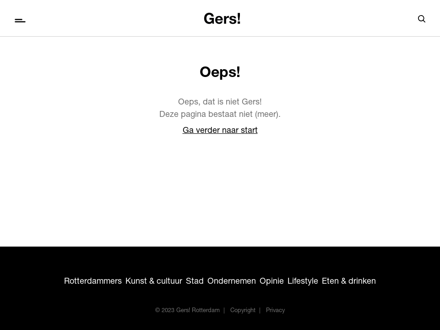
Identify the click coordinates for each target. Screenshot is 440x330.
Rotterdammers (93, 282)
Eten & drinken (349, 282)
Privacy (275, 311)
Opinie (272, 282)
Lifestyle (303, 282)
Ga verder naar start (220, 131)
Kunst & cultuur (153, 282)
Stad (195, 282)
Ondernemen (231, 282)
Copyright (242, 311)
